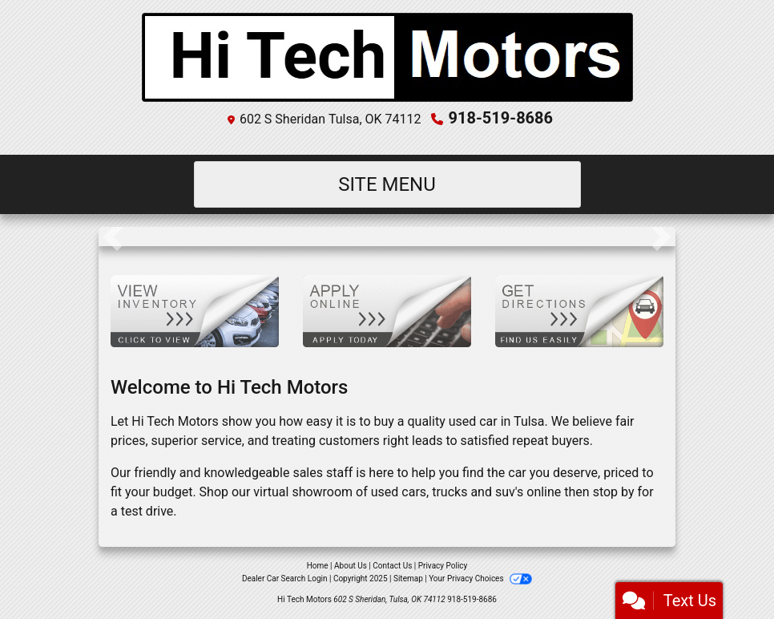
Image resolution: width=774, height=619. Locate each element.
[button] (113, 236)
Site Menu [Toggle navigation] (387, 184)
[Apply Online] (387, 310)
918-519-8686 (501, 117)
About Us (350, 565)
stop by (614, 492)
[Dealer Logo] (387, 57)
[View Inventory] (195, 310)
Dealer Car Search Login (285, 578)
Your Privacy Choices (480, 578)
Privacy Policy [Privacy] (443, 565)
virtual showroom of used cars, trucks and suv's (388, 492)
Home (318, 565)
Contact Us (392, 565)
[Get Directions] (579, 310)
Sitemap (408, 578)
